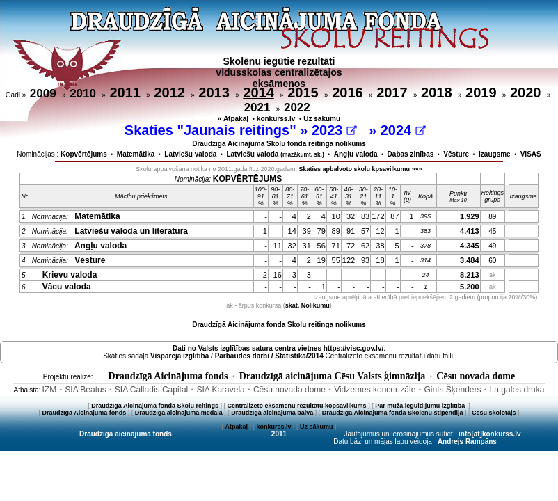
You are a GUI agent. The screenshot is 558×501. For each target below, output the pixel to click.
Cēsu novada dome (475, 376)
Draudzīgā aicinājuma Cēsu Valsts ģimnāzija (332, 376)
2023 (334, 130)
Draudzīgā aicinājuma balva (272, 412)
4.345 (469, 245)
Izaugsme (495, 154)
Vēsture (456, 154)
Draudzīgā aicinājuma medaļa (179, 412)
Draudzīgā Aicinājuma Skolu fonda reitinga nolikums (279, 144)
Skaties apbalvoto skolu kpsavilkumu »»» (360, 169)
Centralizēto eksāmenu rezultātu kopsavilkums (297, 405)
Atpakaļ (236, 426)
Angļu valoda (356, 154)
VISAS (530, 154)
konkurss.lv (276, 118)
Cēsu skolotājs (494, 412)
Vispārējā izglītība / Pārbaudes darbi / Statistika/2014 (237, 356)
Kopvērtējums (84, 154)
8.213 (469, 275)
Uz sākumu (321, 118)
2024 (403, 130)
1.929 (469, 216)
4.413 (469, 231)
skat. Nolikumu (307, 305)
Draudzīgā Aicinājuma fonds (168, 376)
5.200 (469, 287)
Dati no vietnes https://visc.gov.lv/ (278, 348)
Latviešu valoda (190, 154)
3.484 (469, 260)
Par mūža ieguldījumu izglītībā (421, 405)
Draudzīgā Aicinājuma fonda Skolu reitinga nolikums (279, 324)
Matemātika (135, 154)
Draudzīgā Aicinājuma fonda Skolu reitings (154, 405)
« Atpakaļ (233, 118)
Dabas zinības (411, 154)
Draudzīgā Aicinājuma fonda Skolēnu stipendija (392, 412)
